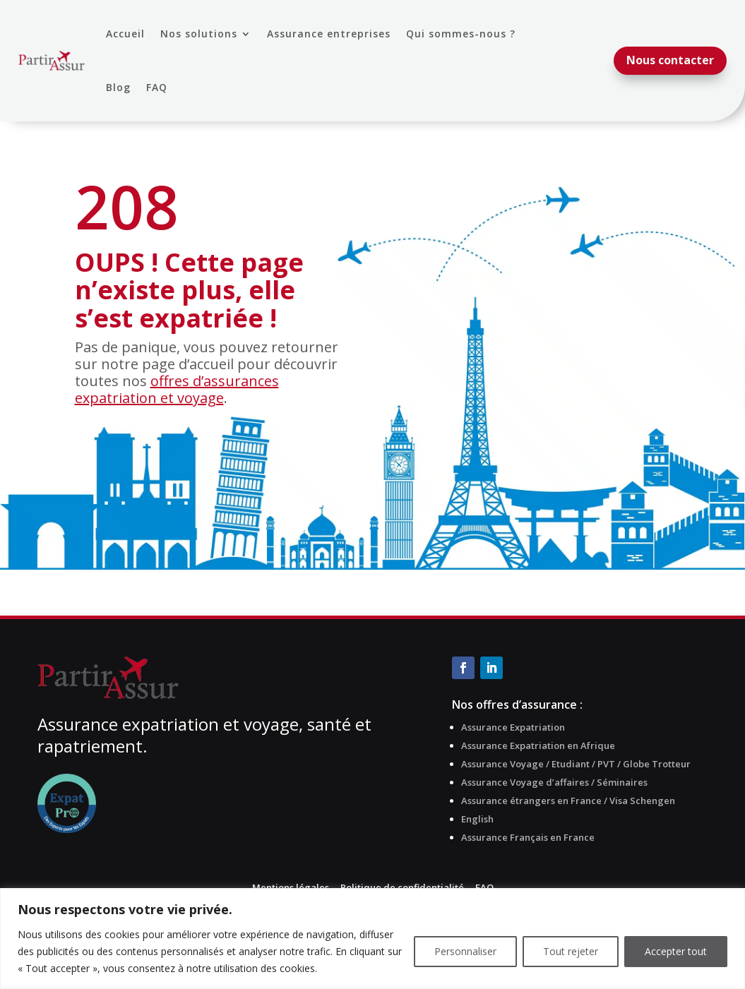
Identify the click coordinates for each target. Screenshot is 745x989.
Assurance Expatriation (513, 727)
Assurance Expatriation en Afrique (538, 745)
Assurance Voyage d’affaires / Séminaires (554, 782)
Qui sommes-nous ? (460, 33)
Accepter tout (676, 951)
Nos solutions (198, 33)
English (477, 819)
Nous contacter (670, 60)
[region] (372, 938)
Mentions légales (290, 887)
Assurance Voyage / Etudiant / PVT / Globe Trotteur (576, 763)
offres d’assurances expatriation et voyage (177, 389)
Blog (118, 87)
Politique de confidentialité (402, 887)
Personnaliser (465, 951)
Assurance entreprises (329, 33)
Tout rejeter (570, 951)
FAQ (156, 87)
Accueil (125, 33)
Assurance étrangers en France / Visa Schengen (568, 800)
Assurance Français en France (528, 837)
